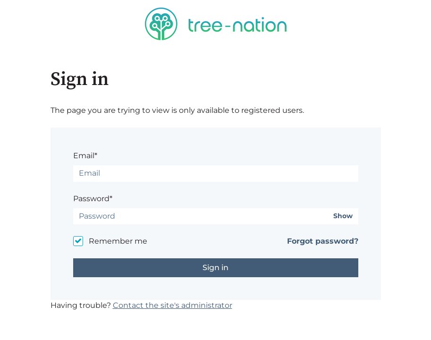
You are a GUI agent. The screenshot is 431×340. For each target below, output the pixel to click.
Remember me (118, 241)
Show (343, 216)
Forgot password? (322, 241)
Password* (92, 198)
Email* (85, 155)
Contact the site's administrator (172, 305)
